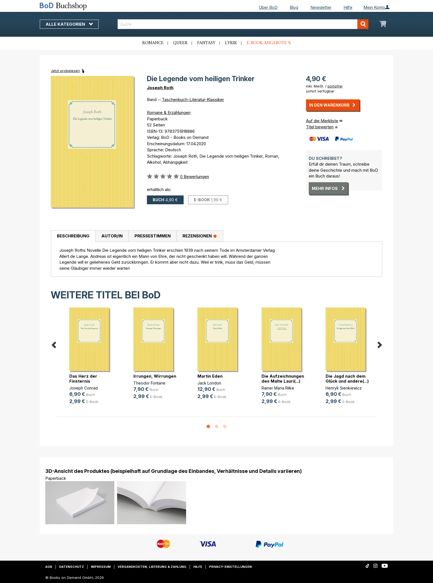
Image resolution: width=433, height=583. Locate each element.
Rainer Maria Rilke (278, 388)
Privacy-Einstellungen (230, 567)
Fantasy (206, 43)
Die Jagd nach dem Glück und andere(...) (347, 378)
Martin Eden (210, 376)
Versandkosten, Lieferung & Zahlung (152, 567)
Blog (294, 7)
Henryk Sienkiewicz (344, 388)
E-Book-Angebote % (269, 43)
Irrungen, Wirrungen (154, 376)
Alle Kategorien (69, 24)
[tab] (73, 236)
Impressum (101, 567)
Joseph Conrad (83, 388)
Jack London (209, 383)
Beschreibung (73, 236)
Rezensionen (200, 236)
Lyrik (231, 43)
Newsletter (320, 7)
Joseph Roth (160, 87)
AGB (48, 567)
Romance (152, 43)
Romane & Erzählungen (169, 112)
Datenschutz (71, 567)
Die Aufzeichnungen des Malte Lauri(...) (283, 378)
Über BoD (268, 7)
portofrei (335, 86)
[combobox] (243, 24)
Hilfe (348, 7)
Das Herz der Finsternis (83, 378)
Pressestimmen (152, 236)
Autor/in (112, 236)
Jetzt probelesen (65, 70)
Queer (180, 43)
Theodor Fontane (149, 383)
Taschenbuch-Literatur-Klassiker (193, 99)
